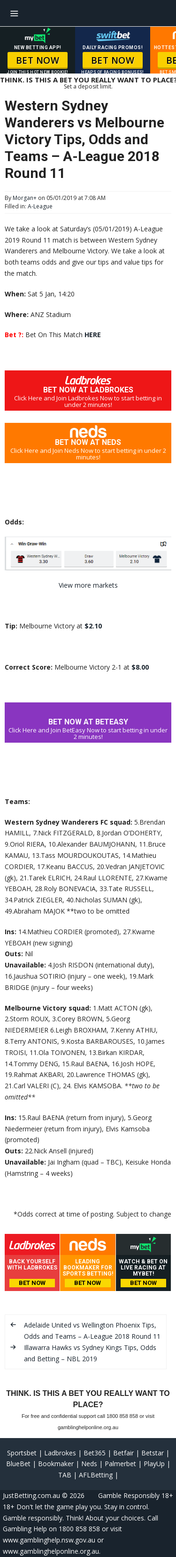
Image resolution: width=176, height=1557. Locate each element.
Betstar (152, 1452)
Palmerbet (120, 1463)
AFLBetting (96, 1474)
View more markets (88, 585)
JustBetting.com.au (31, 1495)
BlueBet (18, 1463)
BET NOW (38, 60)
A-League (40, 206)
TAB (64, 1474)
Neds (89, 1463)
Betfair (123, 1452)
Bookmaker (56, 1463)
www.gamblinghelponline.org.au (51, 1551)
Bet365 (95, 1452)
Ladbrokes (60, 1452)
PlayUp (154, 1463)
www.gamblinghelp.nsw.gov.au (49, 1539)
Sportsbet (22, 1452)
